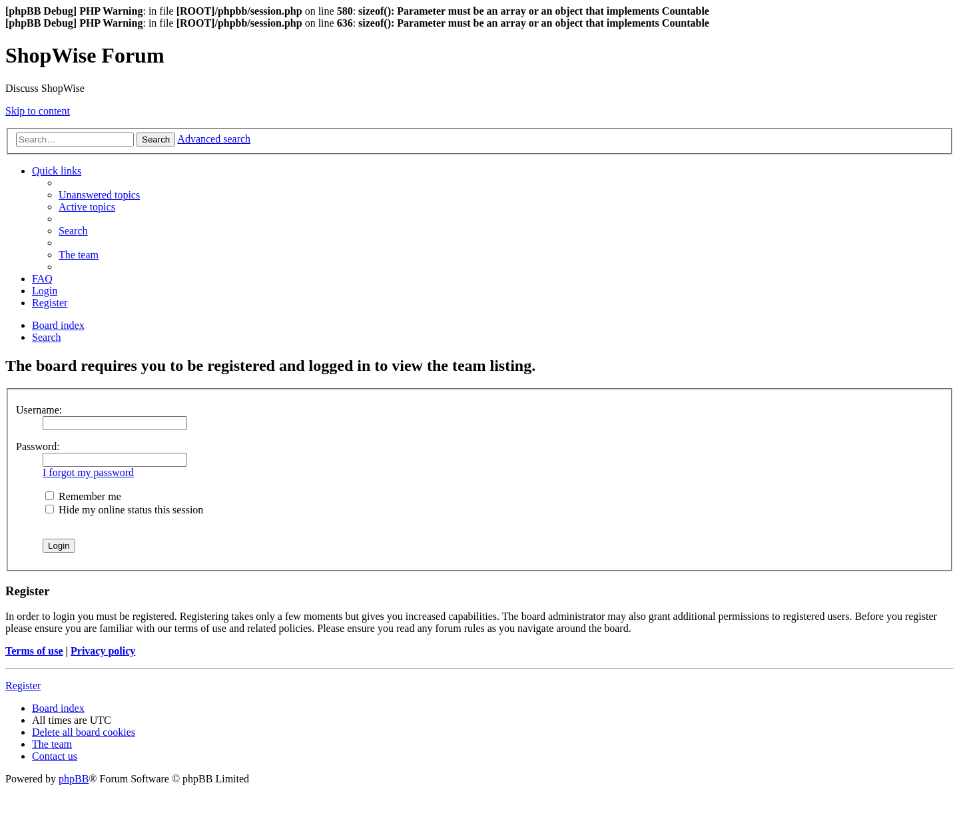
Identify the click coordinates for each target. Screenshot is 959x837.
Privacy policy (103, 651)
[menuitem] (99, 194)
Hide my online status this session (124, 509)
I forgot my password (88, 472)
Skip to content (37, 111)
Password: (38, 446)
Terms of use (34, 651)
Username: (39, 410)
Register (23, 685)
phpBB (74, 778)
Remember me (83, 496)
